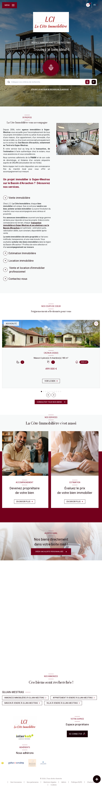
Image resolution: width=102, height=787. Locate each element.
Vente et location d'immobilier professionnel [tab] (27, 269)
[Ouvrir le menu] (9, 5)
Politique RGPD (76, 782)
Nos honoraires (16, 782)
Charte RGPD (92, 782)
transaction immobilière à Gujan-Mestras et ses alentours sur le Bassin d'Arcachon (26, 225)
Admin (63, 782)
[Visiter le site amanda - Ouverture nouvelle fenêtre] (43, 763)
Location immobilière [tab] (21, 260)
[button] (54, 395)
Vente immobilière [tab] (19, 197)
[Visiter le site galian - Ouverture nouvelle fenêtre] (16, 763)
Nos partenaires (33, 782)
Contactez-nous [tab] (17, 278)
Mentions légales (50, 782)
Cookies (54, 785)
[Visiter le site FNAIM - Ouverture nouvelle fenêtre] (2, 763)
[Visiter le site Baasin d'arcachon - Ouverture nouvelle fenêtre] (32, 763)
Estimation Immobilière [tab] (22, 253)
